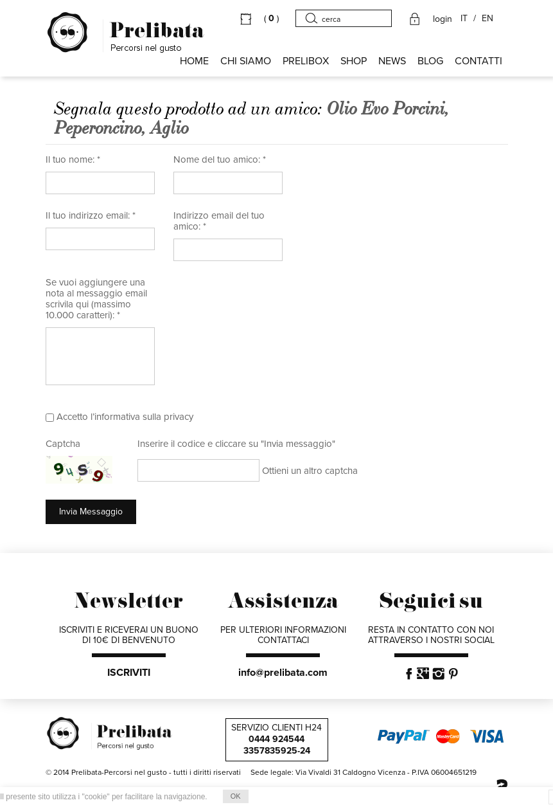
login (442, 19)
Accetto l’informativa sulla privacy (125, 416)
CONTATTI (478, 61)
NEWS (392, 61)
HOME (194, 61)
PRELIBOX (306, 61)
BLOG (430, 61)
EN (487, 19)
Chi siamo (245, 61)
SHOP (353, 61)
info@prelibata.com (283, 672)
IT (464, 19)
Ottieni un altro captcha (310, 470)
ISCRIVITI (128, 672)
